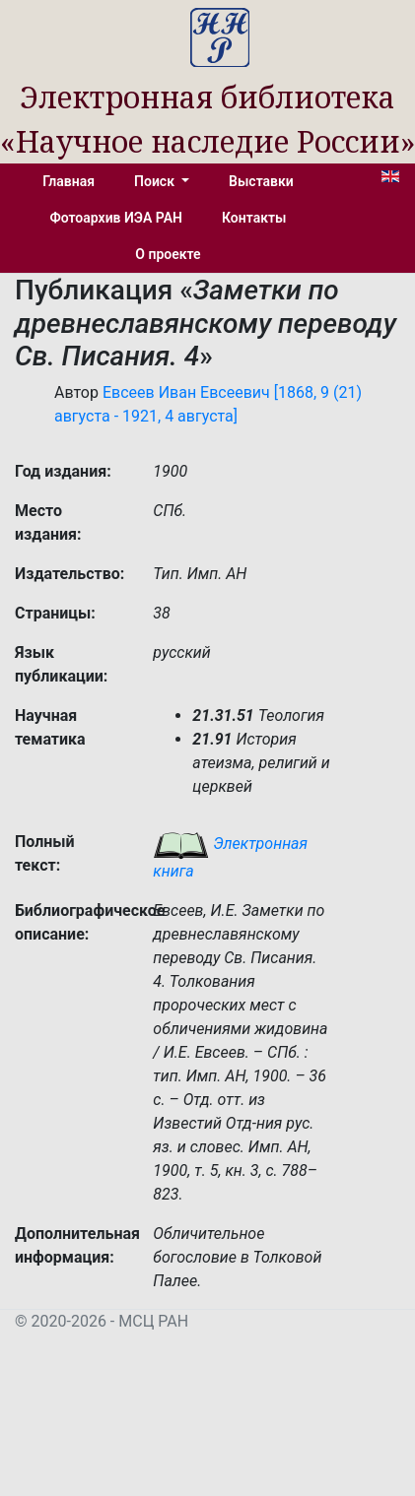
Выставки (261, 181)
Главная (68, 181)
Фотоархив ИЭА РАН (116, 218)
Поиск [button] (155, 181)
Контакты (254, 218)
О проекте (167, 254)
